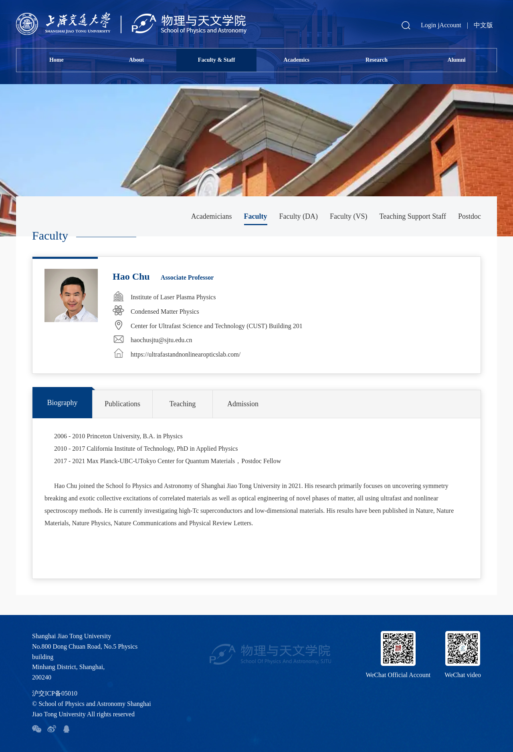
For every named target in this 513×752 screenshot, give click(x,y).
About (136, 60)
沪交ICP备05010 (54, 693)
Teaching (183, 404)
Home (56, 60)
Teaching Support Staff (413, 216)
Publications (122, 404)
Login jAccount (441, 25)
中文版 (483, 25)
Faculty (255, 216)
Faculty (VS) (349, 216)
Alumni (457, 60)
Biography (62, 403)
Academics (297, 60)
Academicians (211, 216)
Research (377, 60)
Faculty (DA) (298, 216)
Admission (243, 404)
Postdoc (469, 216)
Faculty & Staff (216, 60)
